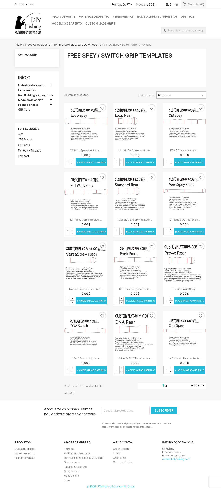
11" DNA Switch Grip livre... (85, 358)
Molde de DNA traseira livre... (135, 358)
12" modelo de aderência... (184, 219)
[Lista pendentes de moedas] (152, 5)
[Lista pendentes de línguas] (122, 5)
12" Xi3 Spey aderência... (184, 150)
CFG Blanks (25, 139)
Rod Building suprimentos (157, 16)
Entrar (117, 453)
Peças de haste (63, 16)
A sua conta (122, 442)
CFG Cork (24, 145)
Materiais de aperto (94, 16)
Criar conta (119, 457)
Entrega (69, 448)
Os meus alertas (122, 462)
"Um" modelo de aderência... (184, 358)
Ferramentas (123, 16)
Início (24, 78)
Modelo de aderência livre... (135, 150)
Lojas (67, 480)
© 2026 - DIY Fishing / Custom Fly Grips (110, 486)
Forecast (23, 156)
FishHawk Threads (29, 150)
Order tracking (121, 448)
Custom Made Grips (100, 23)
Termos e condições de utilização (83, 457)
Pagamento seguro (75, 466)
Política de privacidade (77, 453)
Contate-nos (71, 471)
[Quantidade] (67, 162)
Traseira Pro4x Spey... (184, 289)
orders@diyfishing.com (176, 459)
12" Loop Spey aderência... (85, 150)
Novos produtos (24, 453)
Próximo (198, 386)
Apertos (187, 16)
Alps (20, 134)
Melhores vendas (25, 457)
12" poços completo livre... (86, 219)
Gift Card (24, 109)
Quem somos (71, 462)
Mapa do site (71, 475)
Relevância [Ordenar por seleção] (181, 95)
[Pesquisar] (183, 30)
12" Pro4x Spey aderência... (135, 289)
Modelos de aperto (67, 23)
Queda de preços (25, 448)
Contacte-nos (24, 4)
